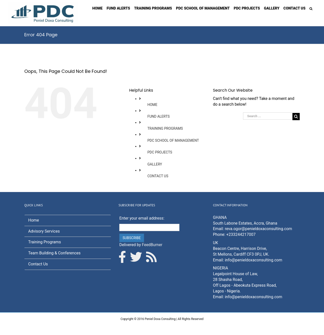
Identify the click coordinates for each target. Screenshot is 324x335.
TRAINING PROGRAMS (165, 128)
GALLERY (154, 164)
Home (33, 220)
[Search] (310, 8)
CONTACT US (157, 176)
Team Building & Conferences (54, 253)
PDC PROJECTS (159, 152)
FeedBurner (152, 244)
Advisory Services (44, 231)
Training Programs (44, 242)
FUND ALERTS (158, 116)
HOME (152, 105)
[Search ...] (267, 116)
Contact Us (38, 264)
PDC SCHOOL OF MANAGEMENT (173, 140)
